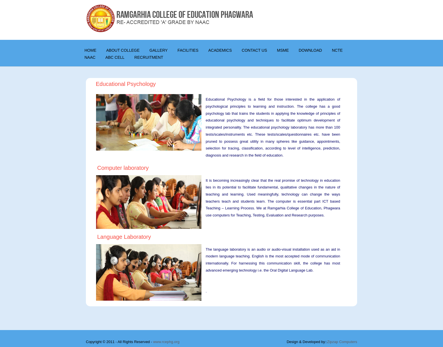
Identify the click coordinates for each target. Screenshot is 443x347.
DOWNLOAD (310, 50)
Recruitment (148, 57)
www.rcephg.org (166, 342)
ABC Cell (115, 57)
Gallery (158, 50)
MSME (283, 50)
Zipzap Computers (342, 342)
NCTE (337, 50)
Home (90, 50)
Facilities (187, 50)
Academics (220, 50)
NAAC (89, 57)
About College (123, 50)
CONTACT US (254, 50)
